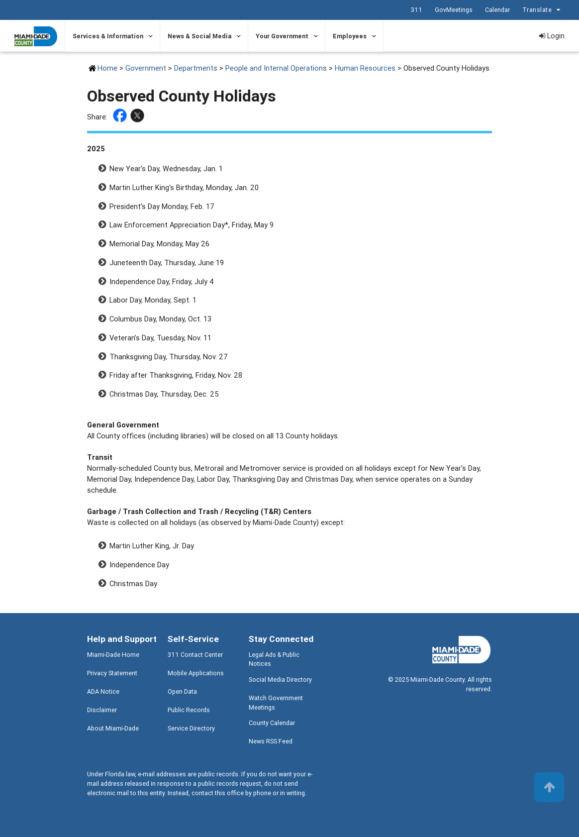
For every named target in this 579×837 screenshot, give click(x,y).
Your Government (282, 36)
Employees (350, 36)
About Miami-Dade (113, 728)
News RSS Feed (270, 741)
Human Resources (365, 68)
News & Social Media (199, 36)
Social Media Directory (280, 679)
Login (552, 35)
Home (107, 68)
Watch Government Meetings (276, 702)
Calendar (497, 9)
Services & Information (108, 36)
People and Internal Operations (276, 68)
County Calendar (272, 723)
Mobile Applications (196, 673)
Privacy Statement (112, 673)
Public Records (189, 710)
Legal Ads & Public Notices (274, 659)
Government (145, 68)
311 (416, 9)
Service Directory (191, 728)
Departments (195, 68)
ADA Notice (103, 691)
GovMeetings (454, 9)
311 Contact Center (195, 654)
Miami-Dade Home (113, 654)
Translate (542, 10)
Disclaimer (102, 710)
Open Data (182, 691)
